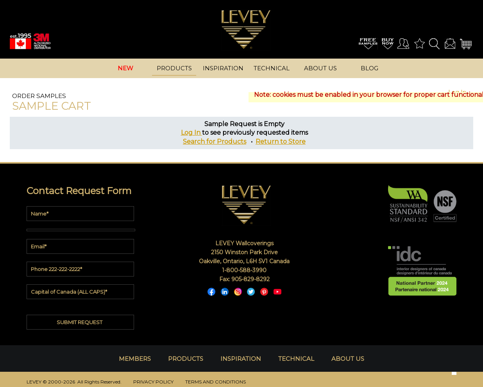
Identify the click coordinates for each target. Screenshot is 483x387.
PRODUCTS (185, 358)
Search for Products (214, 141)
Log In (191, 132)
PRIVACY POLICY (153, 382)
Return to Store (281, 141)
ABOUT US (347, 358)
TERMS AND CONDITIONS (215, 382)
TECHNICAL (296, 358)
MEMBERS (135, 358)
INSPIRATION (240, 358)
